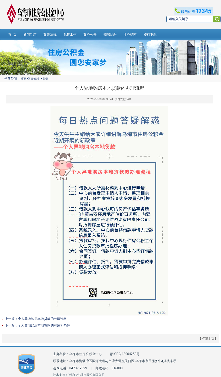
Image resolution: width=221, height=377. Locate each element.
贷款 (45, 78)
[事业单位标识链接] (26, 364)
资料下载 (150, 34)
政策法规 (50, 34)
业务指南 (130, 34)
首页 (23, 78)
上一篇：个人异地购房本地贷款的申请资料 (36, 319)
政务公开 (90, 34)
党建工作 (70, 34)
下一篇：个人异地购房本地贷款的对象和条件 (37, 325)
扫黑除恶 (110, 34)
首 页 (12, 34)
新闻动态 (30, 34)
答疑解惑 (33, 78)
